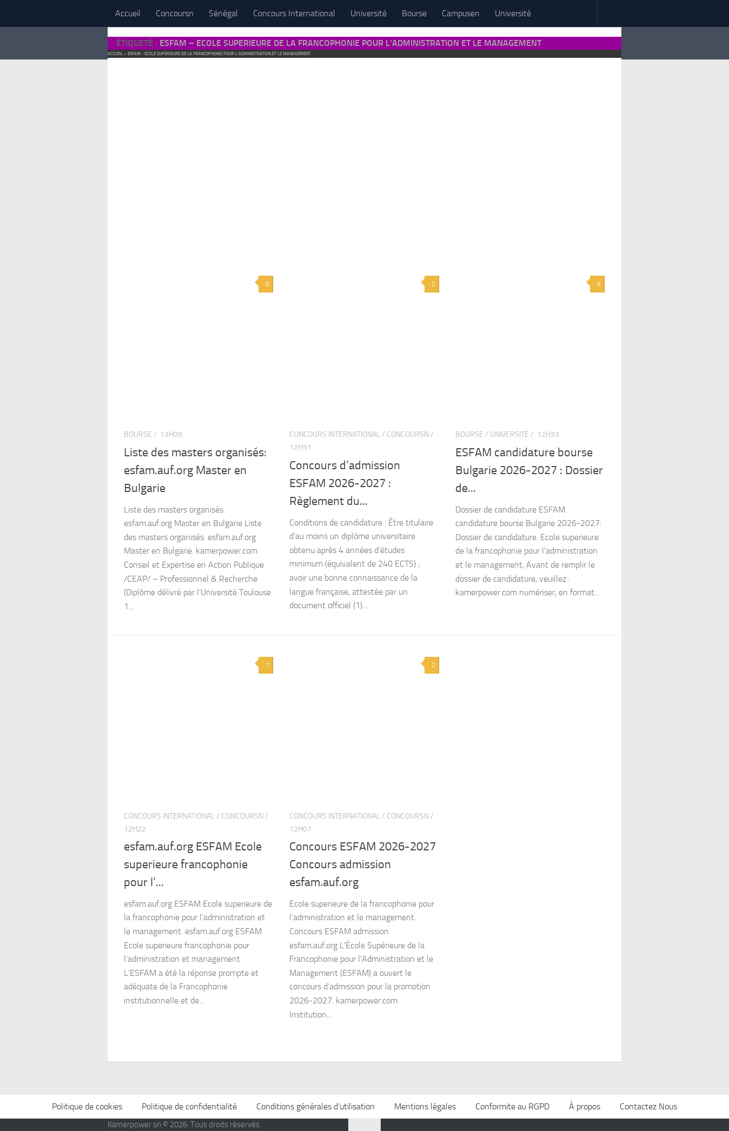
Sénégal (223, 13)
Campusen (461, 13)
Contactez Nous (648, 1106)
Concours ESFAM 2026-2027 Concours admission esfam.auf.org (362, 864)
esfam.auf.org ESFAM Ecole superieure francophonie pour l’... (193, 864)
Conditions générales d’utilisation (315, 1106)
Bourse (414, 13)
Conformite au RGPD (512, 1106)
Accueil (128, 13)
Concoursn (175, 13)
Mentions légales (425, 1106)
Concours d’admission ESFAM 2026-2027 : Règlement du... (344, 483)
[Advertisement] (364, 151)
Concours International (294, 13)
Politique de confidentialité (189, 1106)
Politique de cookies (87, 1106)
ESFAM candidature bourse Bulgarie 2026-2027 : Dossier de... (529, 470)
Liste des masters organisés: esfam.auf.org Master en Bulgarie (195, 470)
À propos (584, 1106)
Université (368, 13)
